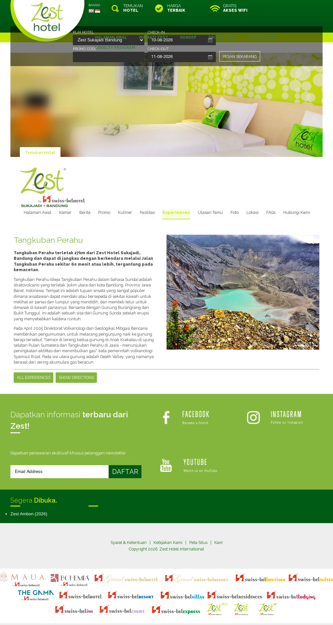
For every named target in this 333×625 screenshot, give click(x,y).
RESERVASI (295, 8)
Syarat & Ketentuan (128, 525)
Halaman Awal (45, 195)
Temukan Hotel (40, 136)
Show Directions (76, 360)
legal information (169, 607)
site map (145, 607)
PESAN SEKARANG (240, 56)
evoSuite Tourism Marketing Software (146, 613)
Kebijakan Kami (167, 525)
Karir (218, 525)
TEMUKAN (133, 8)
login (191, 607)
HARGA (176, 8)
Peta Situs (198, 525)
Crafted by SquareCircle (204, 613)
